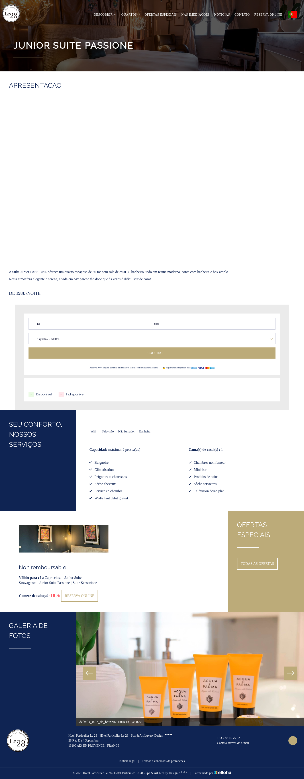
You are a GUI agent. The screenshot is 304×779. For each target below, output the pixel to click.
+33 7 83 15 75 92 (226, 738)
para (156, 323)
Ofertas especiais (161, 14)
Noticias (222, 14)
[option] (63, 561)
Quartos (130, 14)
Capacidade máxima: (105, 449)
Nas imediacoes (195, 14)
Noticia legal (127, 761)
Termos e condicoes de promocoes (163, 761)
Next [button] (290, 673)
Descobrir (105, 14)
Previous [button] (89, 673)
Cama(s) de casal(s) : (204, 449)
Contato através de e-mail (230, 743)
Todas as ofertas (257, 563)
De (38, 323)
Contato (242, 14)
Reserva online (268, 14)
